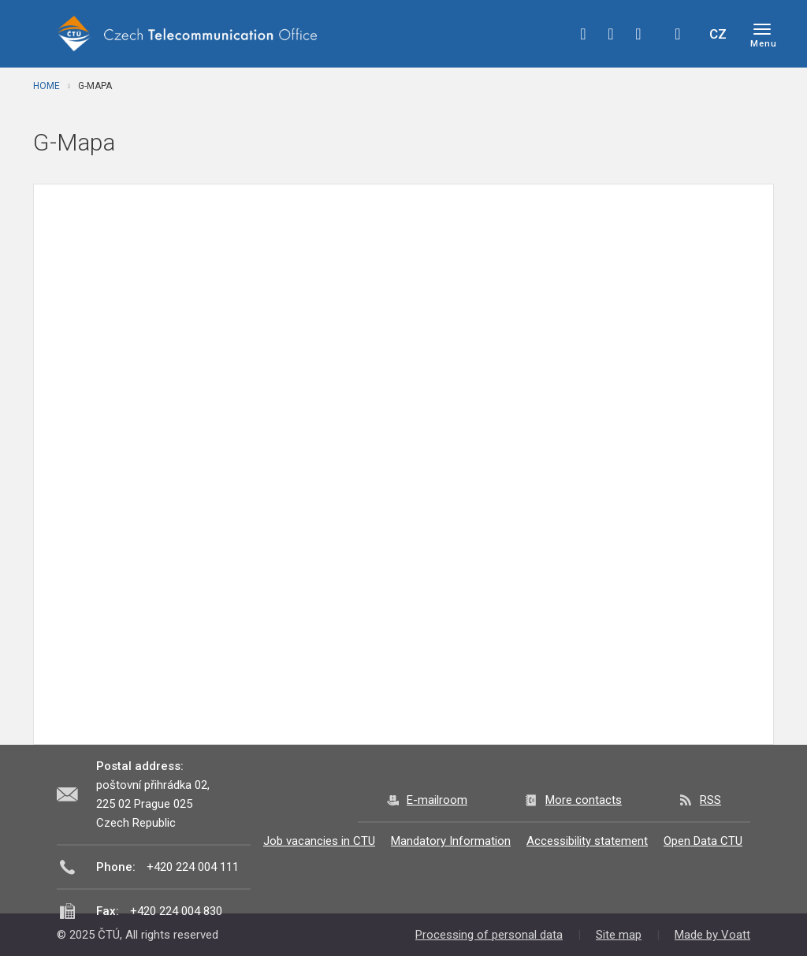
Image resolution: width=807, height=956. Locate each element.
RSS (710, 800)
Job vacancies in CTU (319, 841)
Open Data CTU (703, 841)
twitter (611, 34)
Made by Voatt (712, 935)
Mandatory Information (451, 841)
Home (46, 85)
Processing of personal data (489, 935)
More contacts (583, 800)
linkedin (638, 34)
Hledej (678, 34)
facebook (583, 34)
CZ (718, 34)
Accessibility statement (587, 841)
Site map (619, 935)
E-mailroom (437, 800)
